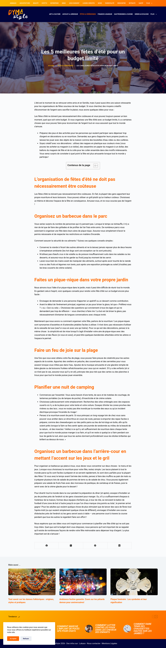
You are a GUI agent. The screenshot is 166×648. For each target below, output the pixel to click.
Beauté (35, 3)
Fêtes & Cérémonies (88, 14)
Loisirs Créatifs (89, 3)
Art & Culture (54, 14)
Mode (100, 3)
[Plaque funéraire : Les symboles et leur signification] (134, 582)
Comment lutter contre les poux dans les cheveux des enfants (105, 628)
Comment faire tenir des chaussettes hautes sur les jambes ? (143, 628)
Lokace (82, 643)
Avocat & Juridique (70, 14)
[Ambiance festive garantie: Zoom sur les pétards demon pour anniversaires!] (83, 582)
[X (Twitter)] (71, 545)
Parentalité (109, 3)
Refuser (26, 639)
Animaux (13, 3)
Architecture (25, 3)
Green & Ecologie (141, 14)
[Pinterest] (95, 545)
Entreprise (54, 3)
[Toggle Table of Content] (94, 165)
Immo (64, 3)
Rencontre (121, 3)
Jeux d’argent (74, 3)
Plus (149, 3)
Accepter (13, 639)
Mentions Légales (109, 643)
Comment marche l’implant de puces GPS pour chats (68, 628)
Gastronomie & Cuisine (123, 14)
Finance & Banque (105, 14)
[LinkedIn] (119, 545)
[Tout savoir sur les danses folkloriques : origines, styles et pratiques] (32, 582)
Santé (141, 3)
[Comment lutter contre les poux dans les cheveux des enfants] (89, 629)
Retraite (132, 3)
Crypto (44, 3)
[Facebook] (46, 545)
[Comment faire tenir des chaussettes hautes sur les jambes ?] (127, 629)
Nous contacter (93, 643)
